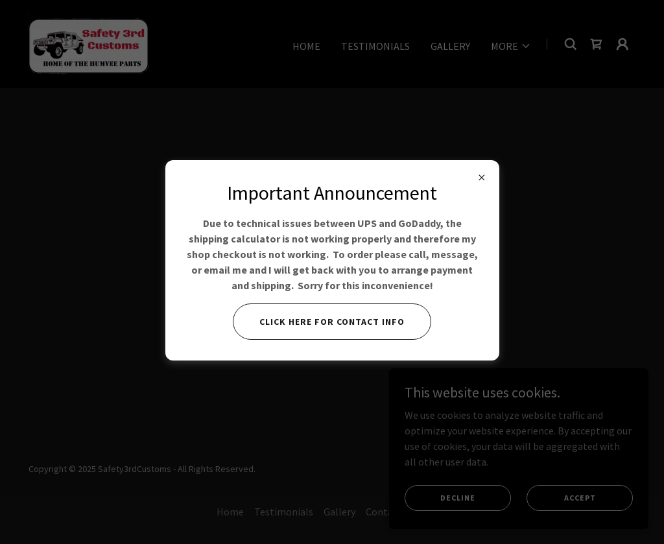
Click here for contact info (332, 321)
